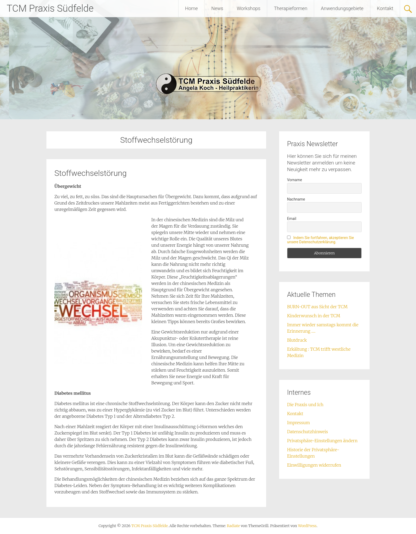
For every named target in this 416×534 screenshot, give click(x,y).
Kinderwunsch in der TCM (313, 315)
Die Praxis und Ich (305, 404)
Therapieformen (290, 8)
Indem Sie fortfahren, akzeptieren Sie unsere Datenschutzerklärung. (320, 240)
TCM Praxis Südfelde (50, 8)
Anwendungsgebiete (342, 8)
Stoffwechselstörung (90, 173)
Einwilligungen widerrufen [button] (314, 465)
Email (291, 218)
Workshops (248, 8)
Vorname (294, 180)
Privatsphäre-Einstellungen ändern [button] (322, 440)
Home (191, 8)
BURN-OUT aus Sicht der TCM (317, 306)
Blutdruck (297, 340)
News (217, 8)
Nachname (296, 199)
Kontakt (385, 8)
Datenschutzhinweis (307, 431)
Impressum (298, 422)
